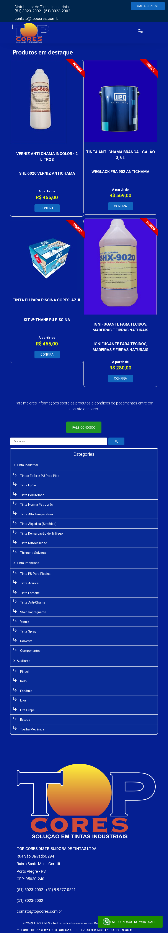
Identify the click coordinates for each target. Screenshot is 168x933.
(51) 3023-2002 (28, 11)
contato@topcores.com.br (37, 18)
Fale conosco (84, 427)
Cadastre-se (148, 6)
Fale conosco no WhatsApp (130, 921)
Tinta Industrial (25, 465)
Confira (47, 208)
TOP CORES (42, 923)
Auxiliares (21, 660)
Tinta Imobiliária (26, 563)
